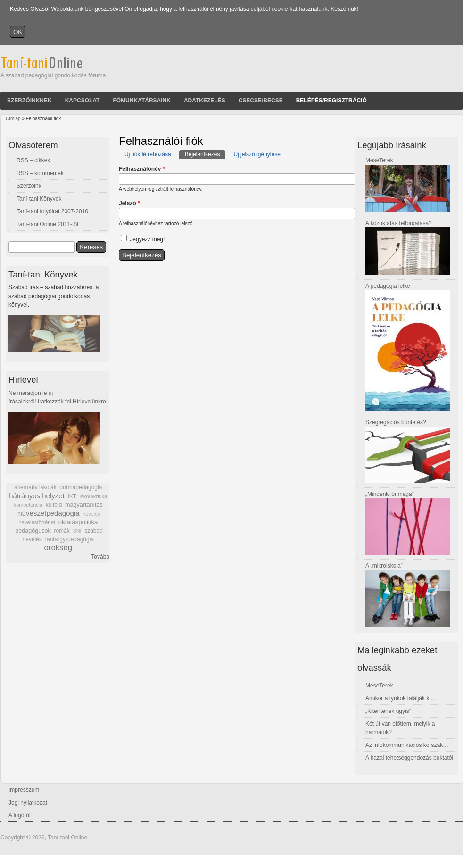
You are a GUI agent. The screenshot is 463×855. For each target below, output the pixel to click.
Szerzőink (29, 186)
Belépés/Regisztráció (331, 100)
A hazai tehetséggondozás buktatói (409, 757)
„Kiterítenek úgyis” (388, 711)
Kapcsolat (82, 100)
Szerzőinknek (29, 100)
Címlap (13, 118)
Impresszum (23, 790)
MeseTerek (379, 160)
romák (61, 531)
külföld (54, 505)
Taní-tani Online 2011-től (47, 224)
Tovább (100, 556)
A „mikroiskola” (384, 565)
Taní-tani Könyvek (39, 198)
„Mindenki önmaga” (389, 494)
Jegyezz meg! (147, 239)
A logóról (19, 815)
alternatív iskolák (35, 487)
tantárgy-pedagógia (69, 539)
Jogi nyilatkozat (27, 802)
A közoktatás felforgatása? (398, 223)
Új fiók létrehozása (147, 154)
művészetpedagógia (47, 513)
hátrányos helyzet (37, 496)
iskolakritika (93, 496)
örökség (58, 547)
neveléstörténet (36, 522)
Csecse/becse (261, 100)
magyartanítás (84, 505)
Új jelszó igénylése (256, 154)
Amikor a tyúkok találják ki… (400, 698)
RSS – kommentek (40, 173)
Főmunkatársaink (141, 100)
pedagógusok (33, 531)
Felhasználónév (142, 169)
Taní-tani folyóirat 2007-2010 (52, 211)
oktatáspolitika (78, 522)
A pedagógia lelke (387, 286)
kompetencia (28, 505)
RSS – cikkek (33, 160)
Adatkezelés (204, 100)
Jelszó (129, 203)
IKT (71, 496)
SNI (77, 531)
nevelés (91, 514)
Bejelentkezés (205, 154)
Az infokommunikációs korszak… (406, 745)
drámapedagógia (80, 487)
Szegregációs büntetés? (395, 422)
